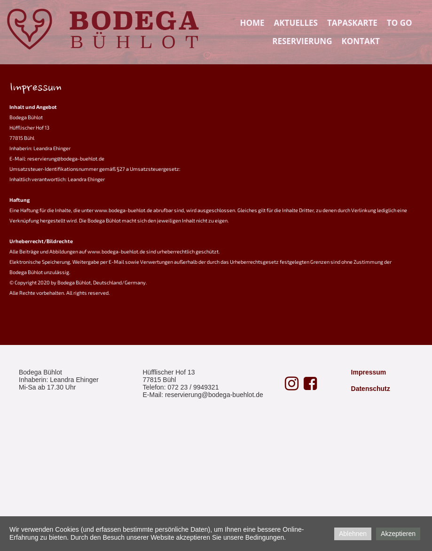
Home (252, 22)
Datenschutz (370, 388)
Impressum (368, 372)
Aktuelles (296, 22)
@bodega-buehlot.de (232, 394)
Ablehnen (353, 533)
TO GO (399, 22)
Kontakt (360, 41)
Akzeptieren (398, 533)
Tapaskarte (352, 22)
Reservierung (302, 41)
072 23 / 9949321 (193, 387)
